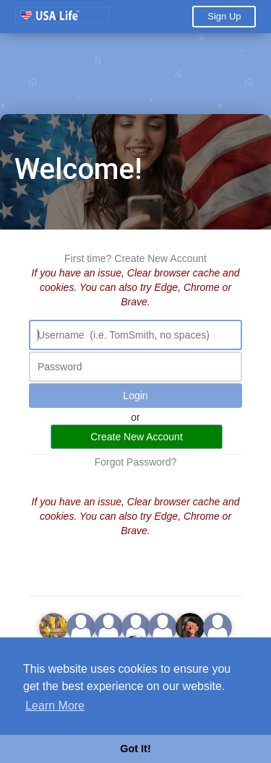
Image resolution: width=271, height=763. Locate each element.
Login (135, 395)
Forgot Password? (136, 462)
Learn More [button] (55, 705)
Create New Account (160, 258)
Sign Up (224, 16)
